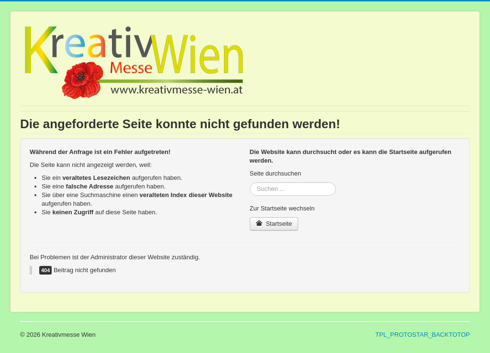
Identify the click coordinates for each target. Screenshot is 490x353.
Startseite (274, 223)
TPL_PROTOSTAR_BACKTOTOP (422, 334)
